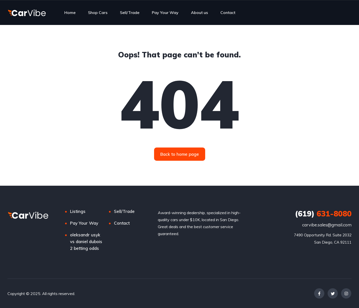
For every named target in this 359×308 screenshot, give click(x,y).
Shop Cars (97, 12)
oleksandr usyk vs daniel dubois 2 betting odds (86, 241)
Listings (78, 211)
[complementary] (344, 293)
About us (199, 12)
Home (70, 12)
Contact (227, 12)
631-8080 (323, 213)
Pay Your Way (165, 12)
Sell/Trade (129, 12)
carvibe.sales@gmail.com (327, 224)
